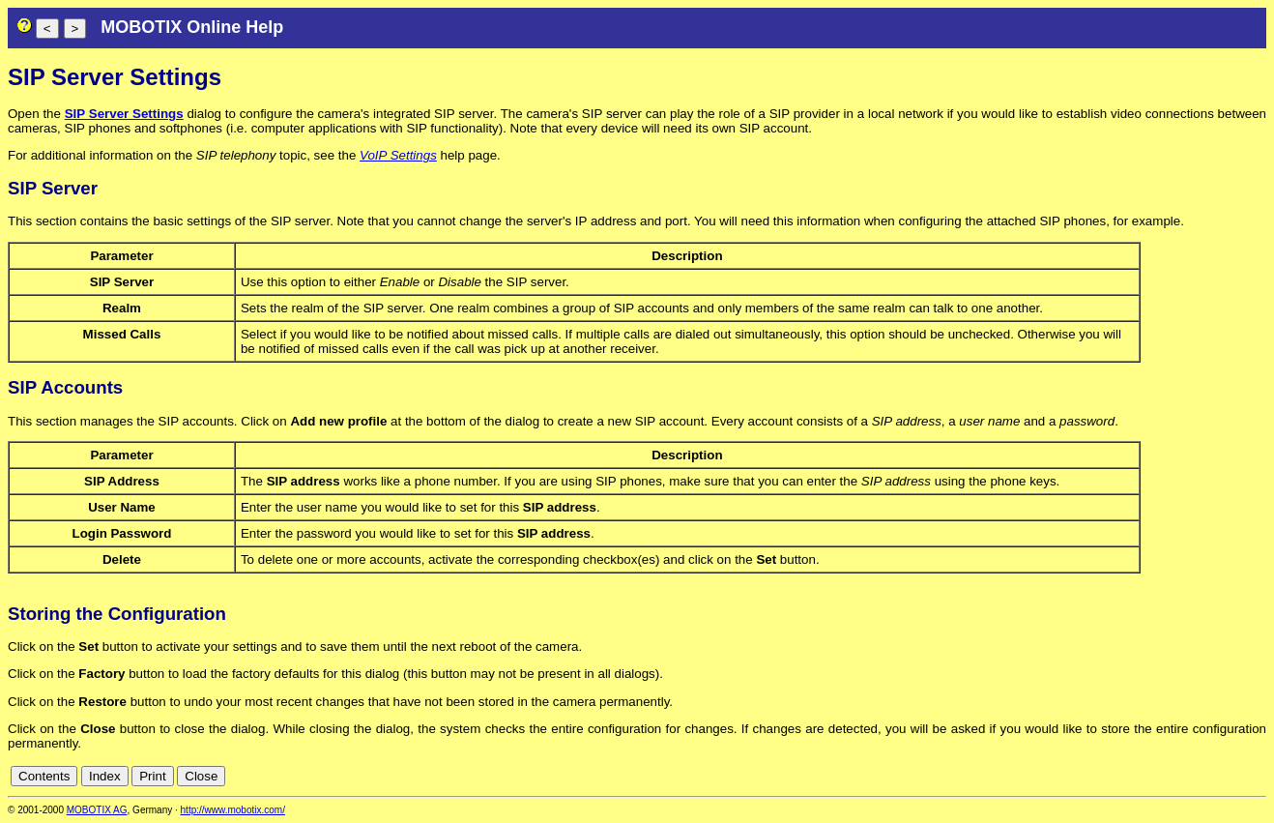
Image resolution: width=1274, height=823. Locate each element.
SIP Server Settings (124, 113)
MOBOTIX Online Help (192, 27)
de (1151, 776)
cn (1129, 776)
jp (1239, 776)
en (1172, 776)
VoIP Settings (398, 155)
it (1224, 776)
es (1193, 776)
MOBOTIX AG (97, 810)
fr (1209, 776)
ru (1257, 776)
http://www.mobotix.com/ (233, 810)
